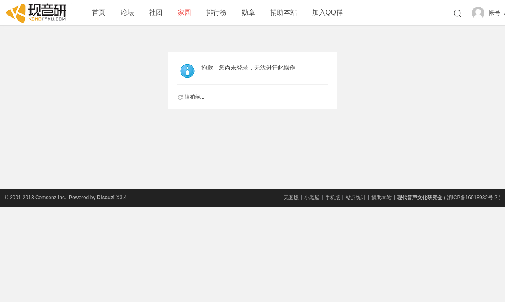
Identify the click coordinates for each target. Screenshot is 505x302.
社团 (156, 12)
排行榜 (216, 12)
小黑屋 (311, 197)
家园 (184, 12)
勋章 (248, 12)
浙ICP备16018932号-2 (472, 197)
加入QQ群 (327, 12)
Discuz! (106, 197)
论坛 (127, 12)
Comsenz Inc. (50, 197)
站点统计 (356, 197)
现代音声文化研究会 (419, 197)
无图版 (291, 197)
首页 (98, 12)
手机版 (332, 197)
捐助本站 (283, 12)
